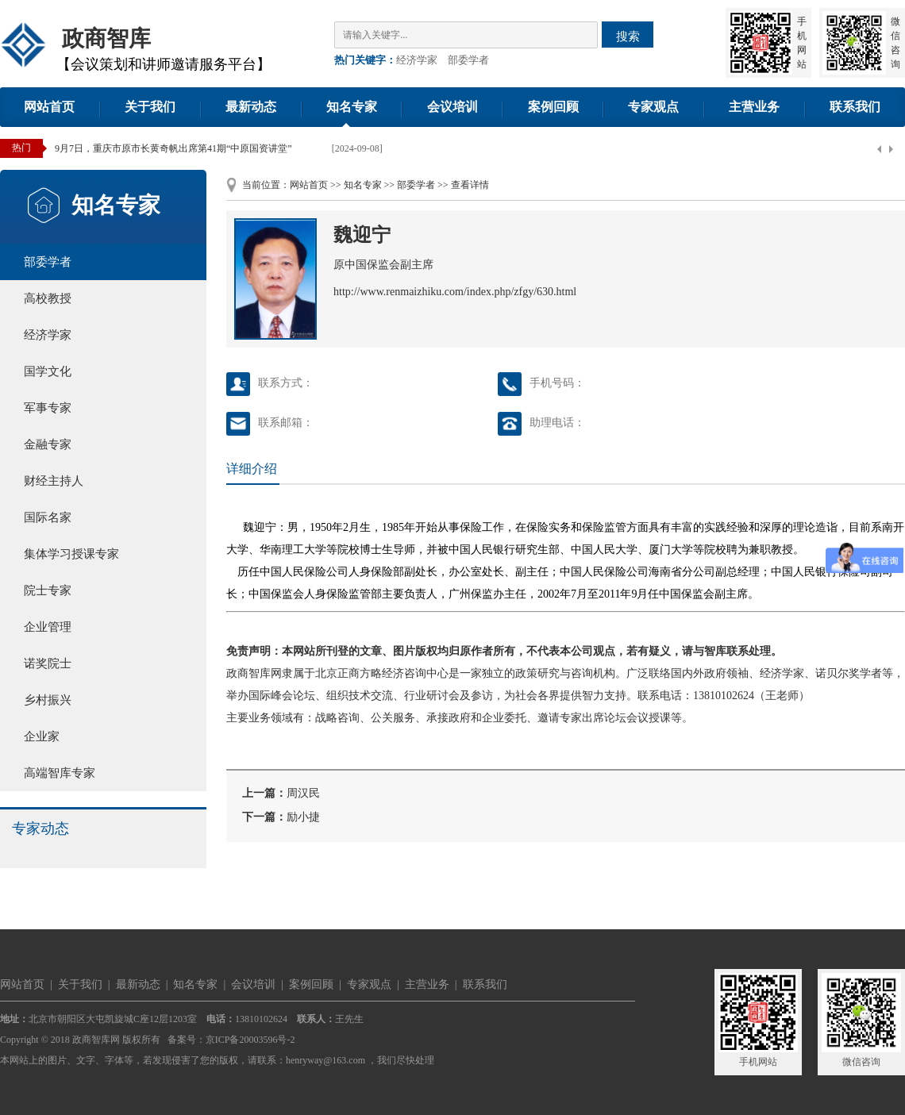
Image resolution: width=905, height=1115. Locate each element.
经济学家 (416, 60)
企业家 (42, 736)
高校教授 (47, 298)
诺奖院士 (47, 663)
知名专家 (351, 106)
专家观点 (653, 106)
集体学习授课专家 (71, 554)
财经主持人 (53, 481)
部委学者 (468, 60)
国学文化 (47, 371)
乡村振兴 (47, 700)
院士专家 (47, 590)
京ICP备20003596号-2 (250, 1039)
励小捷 (303, 817)
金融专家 (47, 444)
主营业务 (754, 106)
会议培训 (452, 106)
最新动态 (250, 106)
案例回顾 (553, 106)
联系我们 (855, 106)
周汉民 (303, 793)
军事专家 (47, 408)
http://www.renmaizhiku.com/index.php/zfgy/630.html (454, 292)
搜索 (628, 36)
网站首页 (49, 106)
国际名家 (47, 517)
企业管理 (47, 627)
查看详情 (470, 184)
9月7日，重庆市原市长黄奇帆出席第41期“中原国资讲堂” (173, 148)
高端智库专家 (59, 773)
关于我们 (150, 106)
